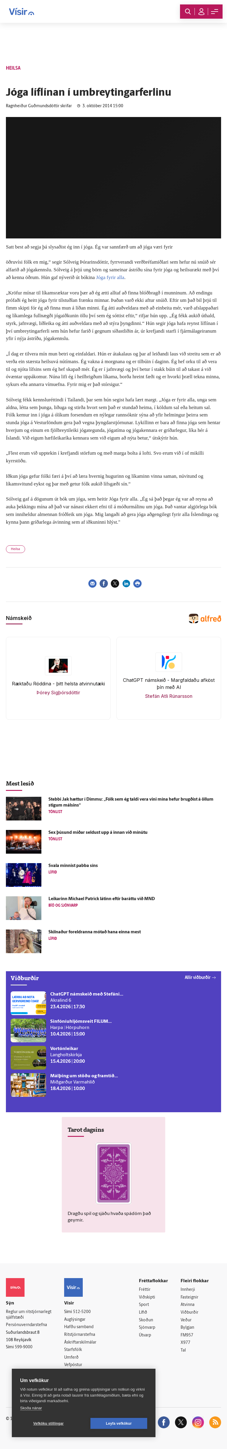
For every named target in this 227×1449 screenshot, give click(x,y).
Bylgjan (187, 1327)
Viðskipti (147, 1297)
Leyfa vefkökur (119, 1423)
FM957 (187, 1335)
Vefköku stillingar (48, 1423)
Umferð (71, 1357)
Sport (144, 1305)
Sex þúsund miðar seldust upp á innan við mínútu (97, 833)
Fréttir (144, 1290)
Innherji (188, 1290)
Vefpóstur (73, 1365)
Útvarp (145, 1335)
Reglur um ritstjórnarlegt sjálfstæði (28, 1315)
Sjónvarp (147, 1327)
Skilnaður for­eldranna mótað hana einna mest (94, 932)
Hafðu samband (78, 1327)
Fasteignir (189, 1297)
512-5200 (82, 1312)
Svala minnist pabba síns (73, 866)
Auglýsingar (74, 1319)
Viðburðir (189, 1312)
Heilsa (15, 549)
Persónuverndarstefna (26, 1325)
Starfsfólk (73, 1350)
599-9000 (24, 1347)
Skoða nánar (31, 1408)
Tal (183, 1350)
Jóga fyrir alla (110, 277)
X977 (185, 1343)
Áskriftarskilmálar (80, 1342)
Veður (186, 1320)
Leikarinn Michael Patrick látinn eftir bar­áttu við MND (101, 899)
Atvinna (187, 1305)
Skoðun (146, 1320)
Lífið (143, 1312)
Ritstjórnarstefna (79, 1335)
